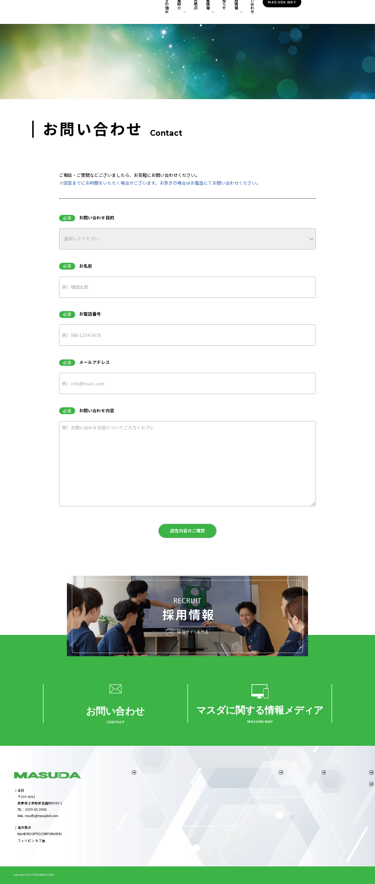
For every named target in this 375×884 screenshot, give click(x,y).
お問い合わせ (285, 12)
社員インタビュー (293, 793)
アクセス (252, 808)
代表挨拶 (252, 785)
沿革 (248, 816)
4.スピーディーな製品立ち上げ (130, 814)
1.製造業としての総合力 (125, 785)
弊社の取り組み (257, 823)
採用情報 (252, 12)
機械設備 (186, 851)
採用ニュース (290, 808)
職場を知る (288, 801)
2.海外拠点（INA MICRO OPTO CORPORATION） (140, 793)
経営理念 (252, 793)
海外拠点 (174, 12)
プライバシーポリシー (339, 820)
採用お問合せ (290, 816)
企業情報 (198, 12)
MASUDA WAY (325, 12)
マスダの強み (116, 12)
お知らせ (227, 12)
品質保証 (186, 844)
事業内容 (186, 785)
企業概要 (252, 801)
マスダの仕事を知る (295, 785)
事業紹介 (145, 12)
